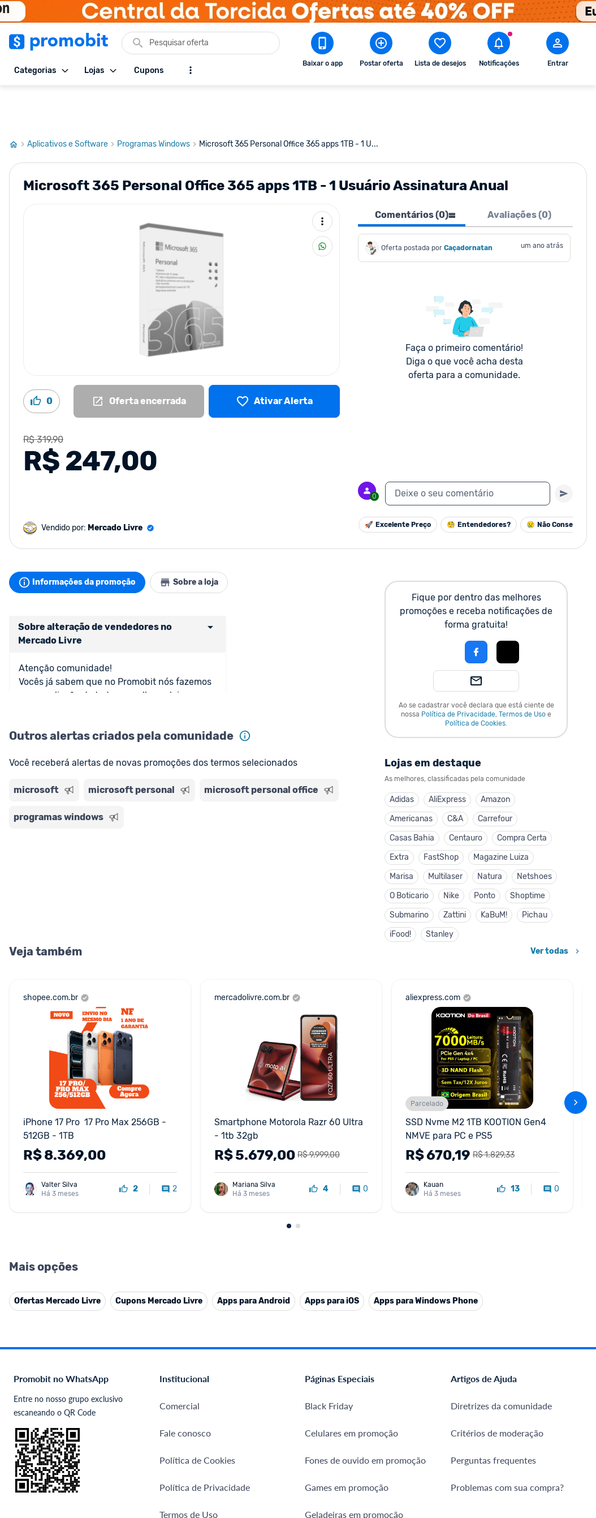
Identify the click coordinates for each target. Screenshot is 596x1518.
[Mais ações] (322, 180)
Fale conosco (185, 1172)
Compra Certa (406, 797)
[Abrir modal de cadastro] (557, 51)
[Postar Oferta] (381, 51)
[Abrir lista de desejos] (440, 51)
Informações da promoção (81, 541)
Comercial (179, 1145)
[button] (321, 611)
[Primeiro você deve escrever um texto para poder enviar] (564, 453)
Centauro (349, 797)
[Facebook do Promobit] (466, 1380)
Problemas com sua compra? (507, 1226)
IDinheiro (177, 1349)
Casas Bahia (296, 797)
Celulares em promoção (351, 1172)
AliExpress (331, 759)
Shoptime (411, 855)
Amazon (379, 759)
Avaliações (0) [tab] (519, 174)
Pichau (418, 874)
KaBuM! (378, 874)
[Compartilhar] (322, 205)
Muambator (182, 1457)
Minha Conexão (190, 1430)
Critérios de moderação (497, 1172)
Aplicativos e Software (72, 103)
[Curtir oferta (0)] (41, 360)
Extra (283, 816)
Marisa (285, 836)
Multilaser (329, 836)
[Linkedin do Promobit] (561, 1380)
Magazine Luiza (385, 816)
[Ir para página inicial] (18, 103)
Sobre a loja (202, 541)
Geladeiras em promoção (354, 1254)
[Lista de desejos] (274, 360)
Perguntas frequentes (493, 1199)
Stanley (324, 893)
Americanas (295, 778)
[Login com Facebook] (360, 611)
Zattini (338, 874)
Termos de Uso (406, 673)
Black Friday (329, 1145)
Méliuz (172, 1403)
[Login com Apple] (392, 611)
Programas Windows (158, 103)
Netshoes (418, 836)
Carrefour (379, 778)
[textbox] (468, 453)
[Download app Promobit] (322, 51)
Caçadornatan (468, 207)
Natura (373, 836)
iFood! (284, 893)
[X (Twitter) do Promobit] (498, 1380)
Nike (335, 855)
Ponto (368, 855)
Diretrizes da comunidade (501, 1145)
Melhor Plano (186, 1376)
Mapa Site (179, 1281)
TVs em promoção (340, 1308)
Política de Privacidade (342, 673)
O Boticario (293, 855)
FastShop (325, 816)
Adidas (286, 759)
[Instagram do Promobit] (530, 1380)
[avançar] (575, 958)
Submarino (293, 874)
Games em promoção (346, 1226)
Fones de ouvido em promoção (365, 1199)
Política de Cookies (359, 683)
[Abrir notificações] (498, 51)
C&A (339, 778)
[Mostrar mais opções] (190, 70)
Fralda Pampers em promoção (363, 1281)
